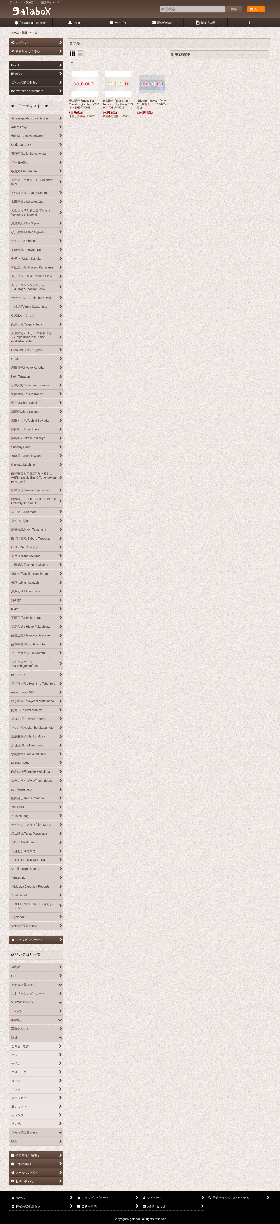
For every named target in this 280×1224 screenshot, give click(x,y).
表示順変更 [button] (180, 54)
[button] (249, 22)
